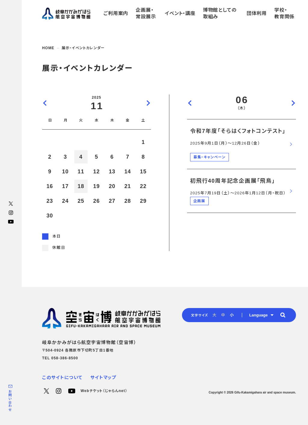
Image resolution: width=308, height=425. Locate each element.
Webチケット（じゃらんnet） (104, 391)
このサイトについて (62, 377)
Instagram (11, 212)
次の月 (148, 103)
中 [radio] (223, 315)
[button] (283, 315)
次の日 (293, 103)
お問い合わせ (10, 401)
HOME (48, 48)
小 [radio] (232, 315)
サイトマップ (103, 377)
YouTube (11, 221)
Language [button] (258, 315)
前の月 (45, 103)
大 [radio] (214, 315)
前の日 (190, 103)
